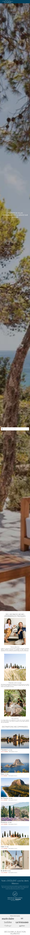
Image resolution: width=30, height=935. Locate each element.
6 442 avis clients (11, 899)
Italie (2, 847)
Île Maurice (4, 798)
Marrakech (4, 750)
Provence (4, 822)
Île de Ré (4, 871)
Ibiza (2, 774)
